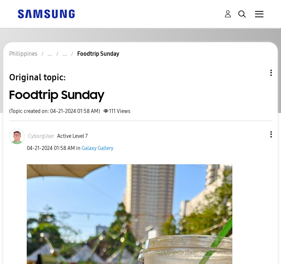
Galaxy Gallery (97, 148)
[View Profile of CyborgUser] (41, 136)
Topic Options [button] (259, 72)
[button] (259, 134)
